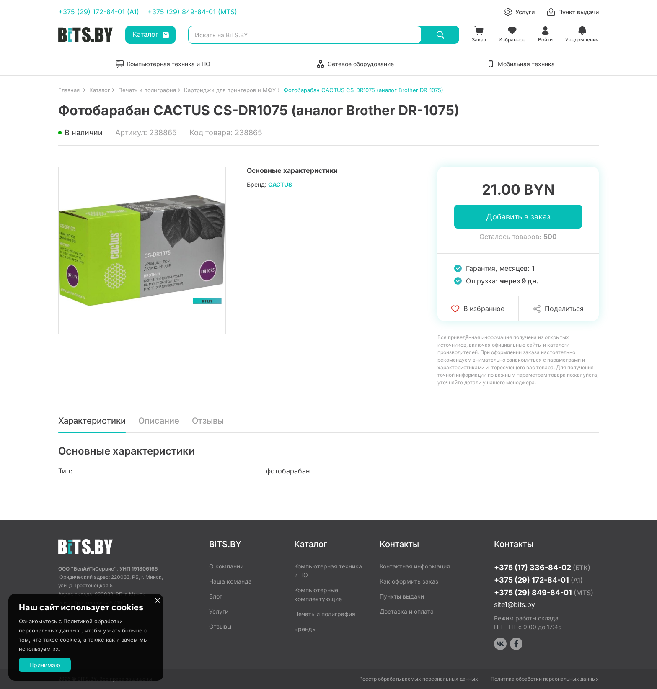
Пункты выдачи (402, 596)
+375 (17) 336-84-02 (542, 567)
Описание (158, 421)
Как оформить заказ (409, 581)
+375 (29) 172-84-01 (538, 580)
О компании (226, 566)
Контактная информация (415, 566)
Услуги (218, 611)
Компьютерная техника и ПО (328, 570)
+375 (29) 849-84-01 (543, 592)
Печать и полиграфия (324, 613)
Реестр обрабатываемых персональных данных (418, 679)
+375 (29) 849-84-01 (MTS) (192, 12)
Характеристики (92, 421)
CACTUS (280, 184)
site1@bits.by (514, 604)
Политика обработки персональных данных (545, 679)
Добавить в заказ (518, 216)
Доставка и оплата (407, 611)
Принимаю (44, 664)
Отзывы (208, 421)
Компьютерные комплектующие (318, 594)
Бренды (305, 628)
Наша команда (230, 581)
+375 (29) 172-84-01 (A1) (98, 12)
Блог (215, 596)
